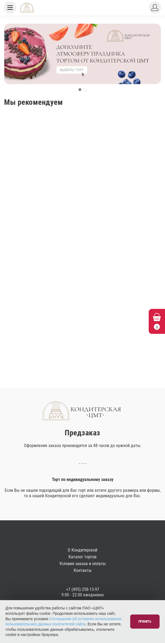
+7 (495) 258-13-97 (82, 589)
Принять (144, 621)
